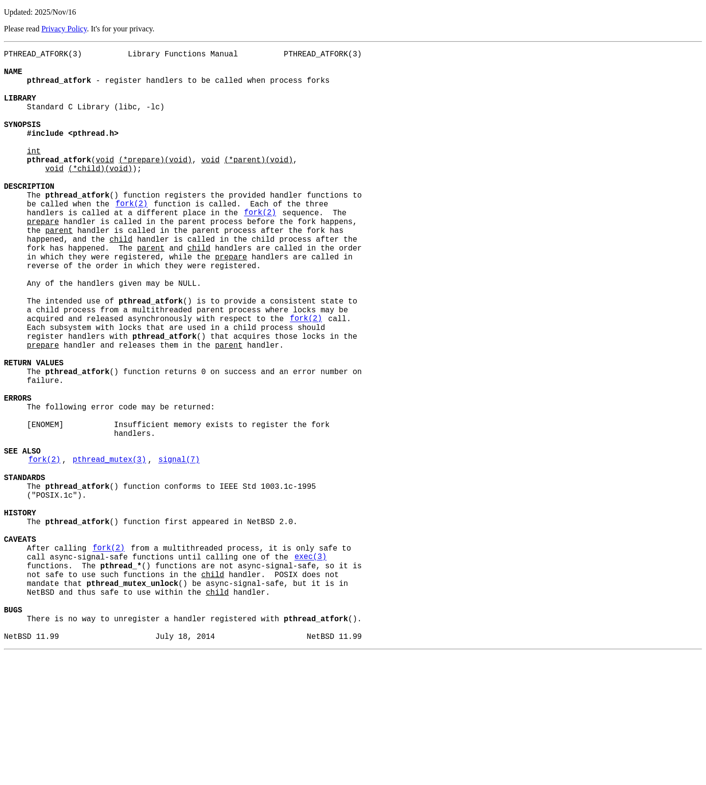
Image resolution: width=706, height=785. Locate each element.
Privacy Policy (64, 29)
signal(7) (179, 551)
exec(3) (311, 670)
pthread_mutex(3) (109, 551)
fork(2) (132, 238)
